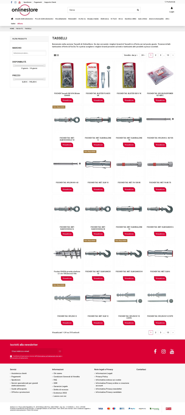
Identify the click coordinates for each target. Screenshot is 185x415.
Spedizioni (28, 2)
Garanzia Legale (61, 386)
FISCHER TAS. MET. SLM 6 (160, 271)
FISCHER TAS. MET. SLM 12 (98, 316)
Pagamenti (38, 2)
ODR (55, 383)
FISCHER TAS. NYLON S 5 (67, 316)
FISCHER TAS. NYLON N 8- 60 (67, 183)
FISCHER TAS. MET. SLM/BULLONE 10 (129, 139)
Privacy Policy (102, 377)
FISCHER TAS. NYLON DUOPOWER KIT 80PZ (160, 94)
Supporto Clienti (50, 2)
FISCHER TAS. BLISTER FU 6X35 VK (98, 94)
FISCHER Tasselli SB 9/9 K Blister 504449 (67, 94)
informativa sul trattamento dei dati (49, 356)
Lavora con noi (60, 396)
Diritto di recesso (61, 390)
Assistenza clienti (19, 373)
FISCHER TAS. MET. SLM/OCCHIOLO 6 (67, 228)
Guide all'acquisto (19, 389)
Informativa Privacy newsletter (109, 389)
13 (168, 55)
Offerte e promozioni (20, 392)
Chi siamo (58, 373)
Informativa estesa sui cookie (108, 380)
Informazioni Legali (104, 373)
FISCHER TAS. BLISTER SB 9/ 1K (129, 93)
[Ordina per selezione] (130, 55)
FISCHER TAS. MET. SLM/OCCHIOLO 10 (67, 139)
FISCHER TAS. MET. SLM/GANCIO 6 (160, 227)
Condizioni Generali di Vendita (67, 377)
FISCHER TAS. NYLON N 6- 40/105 (160, 138)
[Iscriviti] (60, 351)
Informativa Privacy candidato (109, 392)
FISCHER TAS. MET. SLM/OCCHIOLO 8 (98, 228)
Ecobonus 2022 (60, 393)
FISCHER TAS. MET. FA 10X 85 (129, 183)
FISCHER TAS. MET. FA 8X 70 (160, 183)
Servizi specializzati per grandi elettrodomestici (24, 384)
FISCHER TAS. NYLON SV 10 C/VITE (129, 317)
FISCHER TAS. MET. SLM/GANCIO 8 (129, 271)
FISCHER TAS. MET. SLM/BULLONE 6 (98, 139)
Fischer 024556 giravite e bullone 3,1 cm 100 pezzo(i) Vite (67, 273)
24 (143, 55)
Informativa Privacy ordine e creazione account (112, 384)
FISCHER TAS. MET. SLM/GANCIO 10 (98, 273)
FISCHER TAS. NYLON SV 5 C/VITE (160, 316)
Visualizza (67, 100)
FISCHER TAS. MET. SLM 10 (98, 183)
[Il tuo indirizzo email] (33, 351)
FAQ (55, 380)
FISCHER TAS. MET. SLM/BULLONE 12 (129, 228)
